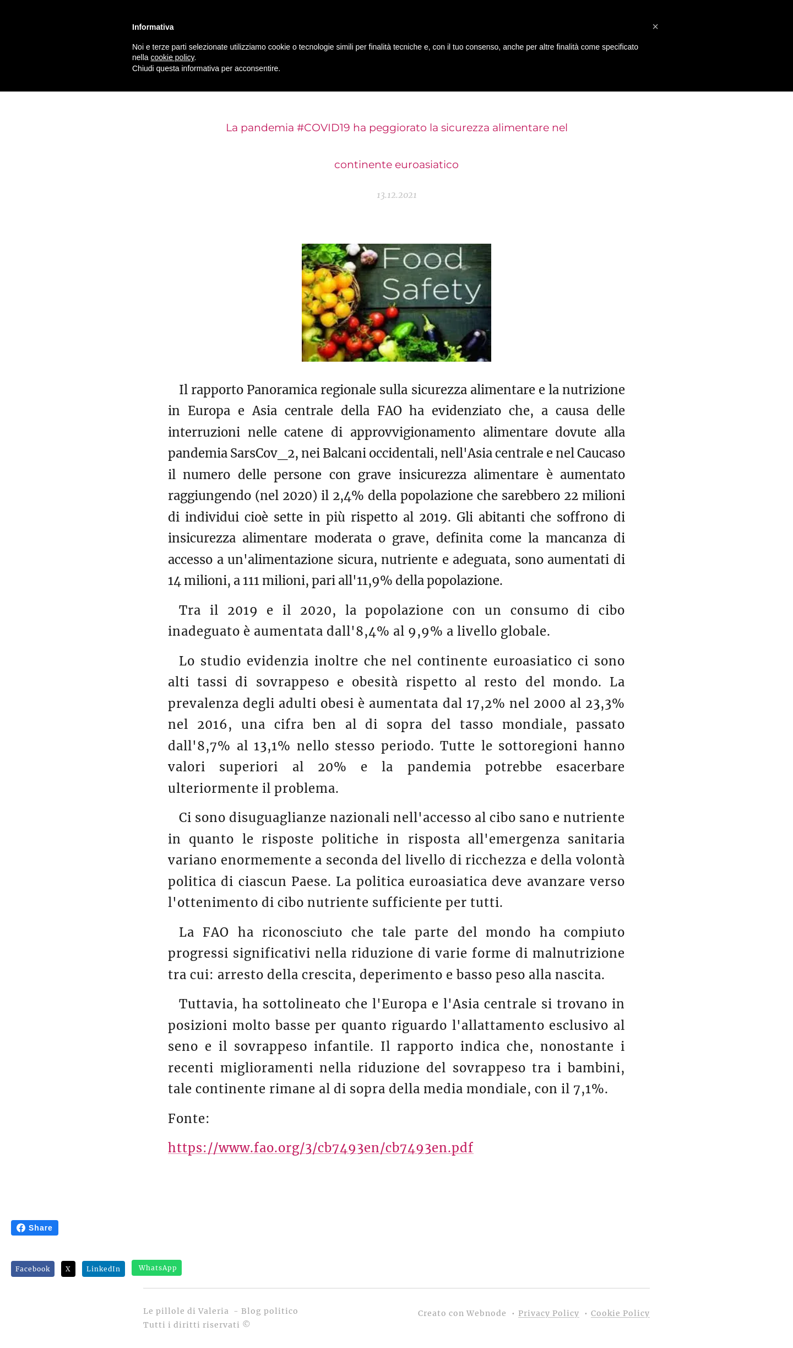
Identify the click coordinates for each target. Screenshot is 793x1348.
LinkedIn (103, 1269)
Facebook (32, 1269)
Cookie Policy (620, 1313)
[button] (655, 26)
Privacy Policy (548, 1313)
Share (35, 1227)
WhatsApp (158, 1268)
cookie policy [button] (172, 57)
